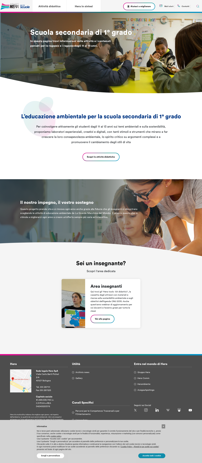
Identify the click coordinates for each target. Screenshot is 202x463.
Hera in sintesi (84, 6)
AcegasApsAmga (145, 390)
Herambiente (143, 384)
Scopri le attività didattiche (101, 157)
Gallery (78, 378)
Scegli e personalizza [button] (50, 459)
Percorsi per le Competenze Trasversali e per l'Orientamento (97, 412)
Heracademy (81, 420)
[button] (163, 429)
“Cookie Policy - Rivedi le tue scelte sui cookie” (139, 450)
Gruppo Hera (143, 372)
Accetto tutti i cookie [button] (152, 459)
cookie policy (56, 439)
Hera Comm (143, 378)
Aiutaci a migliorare (141, 6)
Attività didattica (49, 6)
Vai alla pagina (102, 319)
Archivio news (82, 372)
